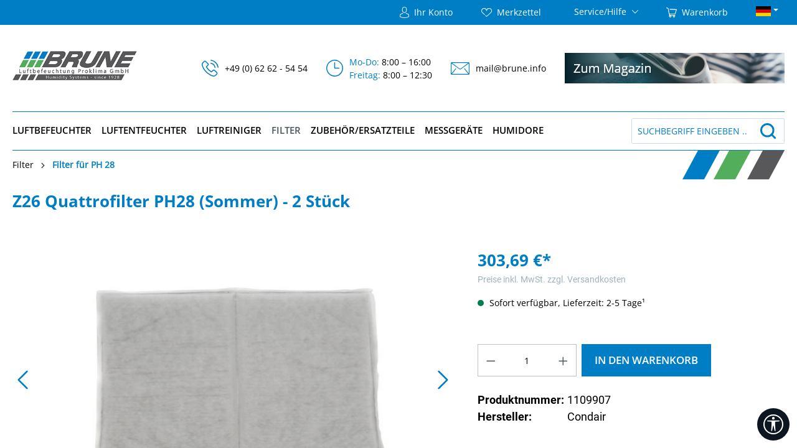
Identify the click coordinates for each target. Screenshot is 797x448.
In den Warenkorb (646, 360)
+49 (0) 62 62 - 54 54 (266, 68)
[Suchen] (768, 131)
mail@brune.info (511, 68)
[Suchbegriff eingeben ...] (692, 131)
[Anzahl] (526, 360)
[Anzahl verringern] (491, 360)
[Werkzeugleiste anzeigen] (773, 424)
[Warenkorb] (697, 12)
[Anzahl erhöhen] (563, 360)
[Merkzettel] (511, 12)
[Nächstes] (442, 382)
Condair (586, 416)
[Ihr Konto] (426, 12)
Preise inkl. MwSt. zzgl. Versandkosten (552, 279)
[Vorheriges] (21, 382)
